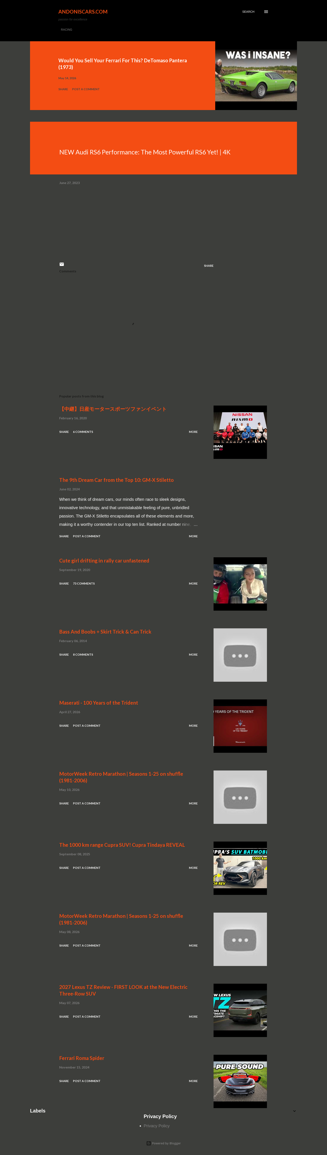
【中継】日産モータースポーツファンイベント (113, 409)
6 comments (83, 431)
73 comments (84, 583)
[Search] (248, 11)
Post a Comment (86, 89)
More (193, 431)
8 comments (83, 654)
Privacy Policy (157, 1126)
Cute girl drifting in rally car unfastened (104, 560)
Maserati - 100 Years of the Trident (98, 703)
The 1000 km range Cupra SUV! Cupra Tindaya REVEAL (122, 845)
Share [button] (63, 89)
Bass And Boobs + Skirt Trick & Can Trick (105, 632)
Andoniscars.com (83, 12)
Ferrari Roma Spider (81, 1058)
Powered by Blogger (163, 1143)
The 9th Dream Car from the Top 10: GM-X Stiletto (116, 480)
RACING (66, 29)
